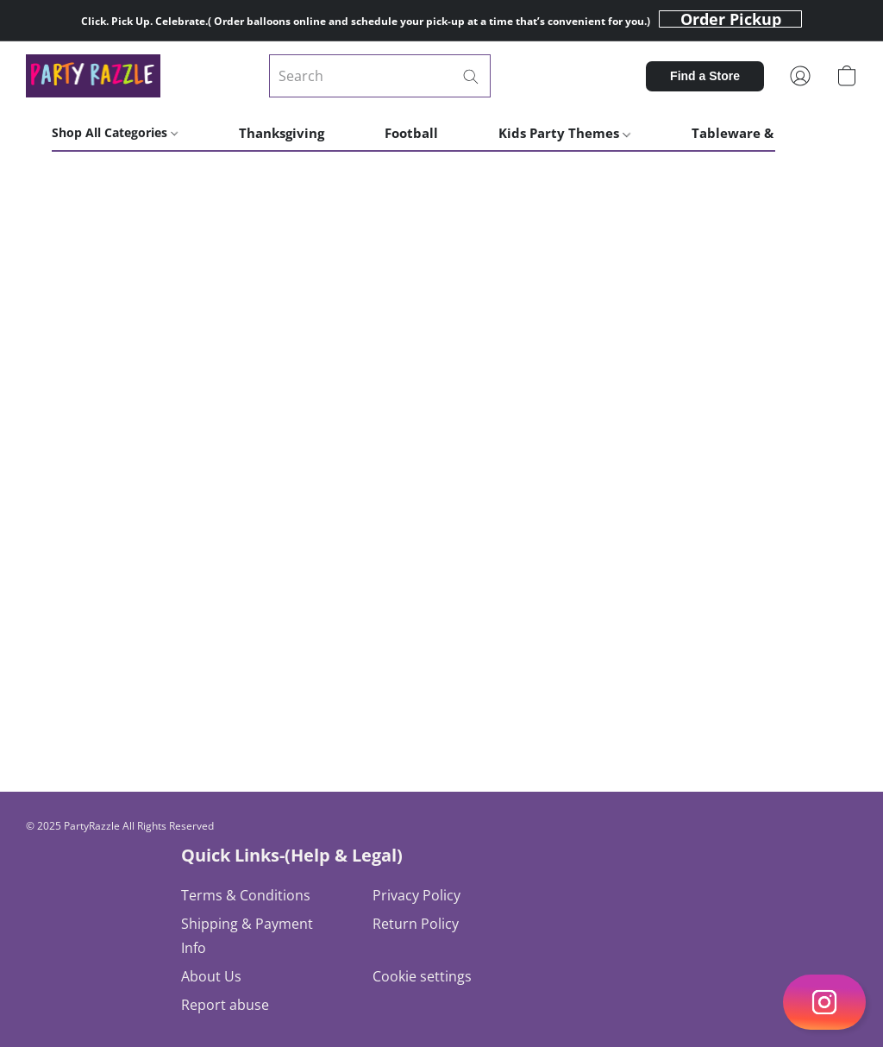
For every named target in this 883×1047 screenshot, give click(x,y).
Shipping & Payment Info (247, 935)
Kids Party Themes (563, 132)
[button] (730, 19)
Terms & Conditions (245, 895)
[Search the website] (471, 76)
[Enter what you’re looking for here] (380, 75)
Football (411, 132)
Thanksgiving (281, 132)
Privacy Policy (416, 895)
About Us (211, 976)
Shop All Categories (115, 132)
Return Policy (416, 923)
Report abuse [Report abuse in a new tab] (225, 1004)
